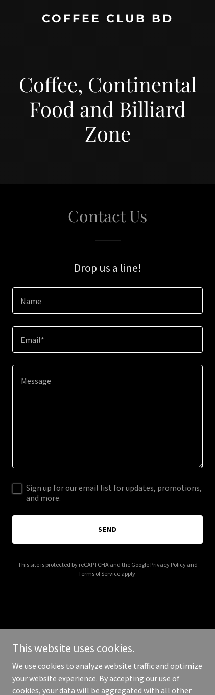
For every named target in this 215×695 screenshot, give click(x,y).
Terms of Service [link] (99, 573)
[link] (107, 19)
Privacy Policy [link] (168, 564)
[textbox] (107, 300)
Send (107, 529)
